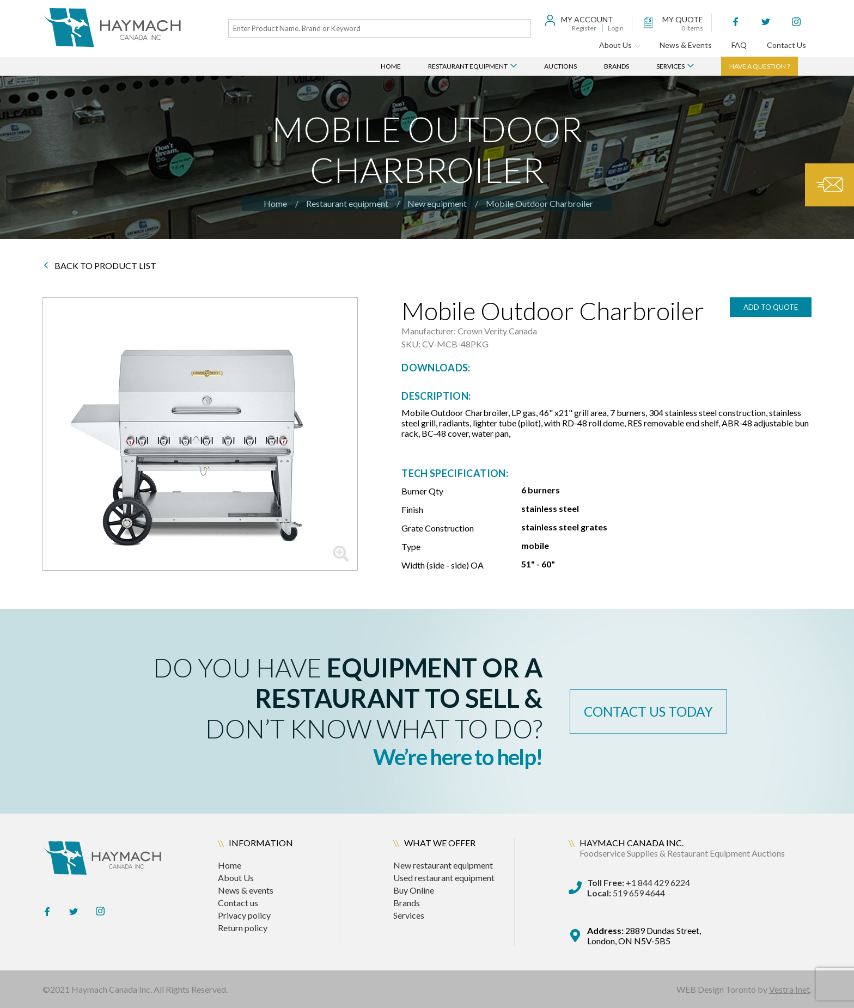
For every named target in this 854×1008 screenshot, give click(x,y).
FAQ (739, 45)
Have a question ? (759, 66)
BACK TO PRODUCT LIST (100, 266)
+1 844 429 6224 (638, 882)
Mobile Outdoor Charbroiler (539, 203)
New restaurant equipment (443, 865)
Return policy (242, 928)
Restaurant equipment (347, 203)
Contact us (238, 902)
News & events (245, 890)
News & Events (686, 45)
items (692, 28)
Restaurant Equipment (472, 66)
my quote (682, 19)
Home (391, 66)
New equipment (437, 203)
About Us (619, 45)
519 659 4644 (626, 893)
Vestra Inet (789, 989)
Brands (616, 66)
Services (675, 66)
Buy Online (413, 890)
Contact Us (786, 45)
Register (584, 28)
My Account (587, 19)
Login (616, 28)
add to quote (770, 307)
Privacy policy (244, 915)
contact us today (653, 711)
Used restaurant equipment (444, 877)
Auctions (560, 66)
